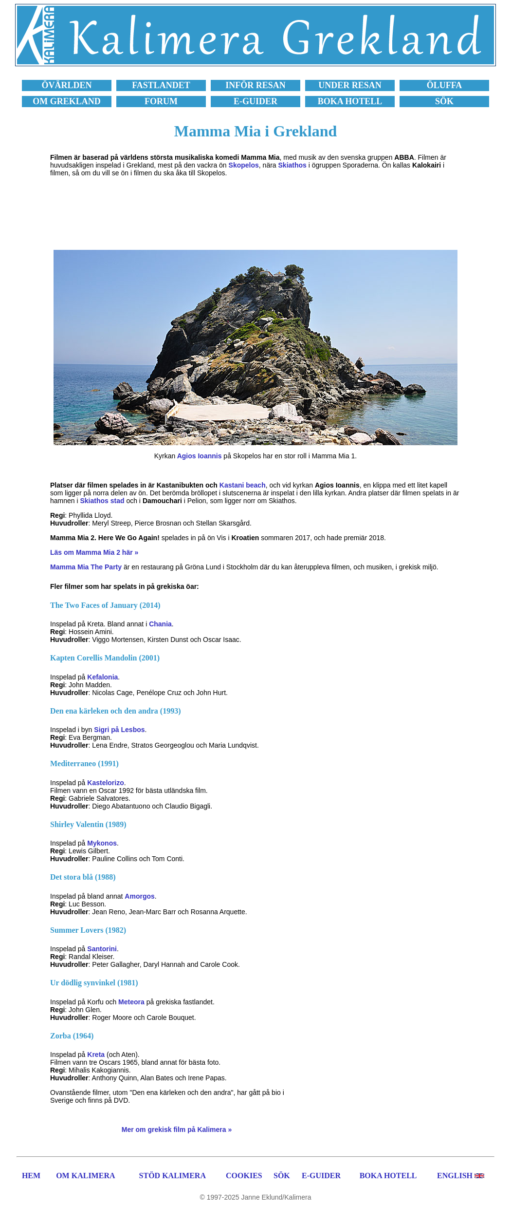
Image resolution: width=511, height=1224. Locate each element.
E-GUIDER (321, 1175)
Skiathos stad (102, 501)
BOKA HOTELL (388, 1175)
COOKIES (244, 1175)
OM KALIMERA (85, 1175)
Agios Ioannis (199, 456)
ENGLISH (455, 1175)
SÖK (282, 1175)
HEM (31, 1175)
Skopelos (244, 165)
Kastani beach (242, 485)
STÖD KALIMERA (172, 1175)
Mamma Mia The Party (86, 567)
